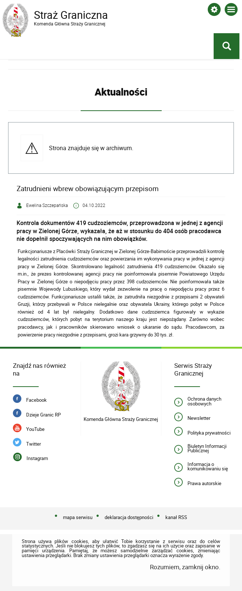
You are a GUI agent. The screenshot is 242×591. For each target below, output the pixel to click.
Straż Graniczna (61, 15)
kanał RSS (176, 517)
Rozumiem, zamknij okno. (185, 567)
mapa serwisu (77, 517)
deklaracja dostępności (129, 517)
